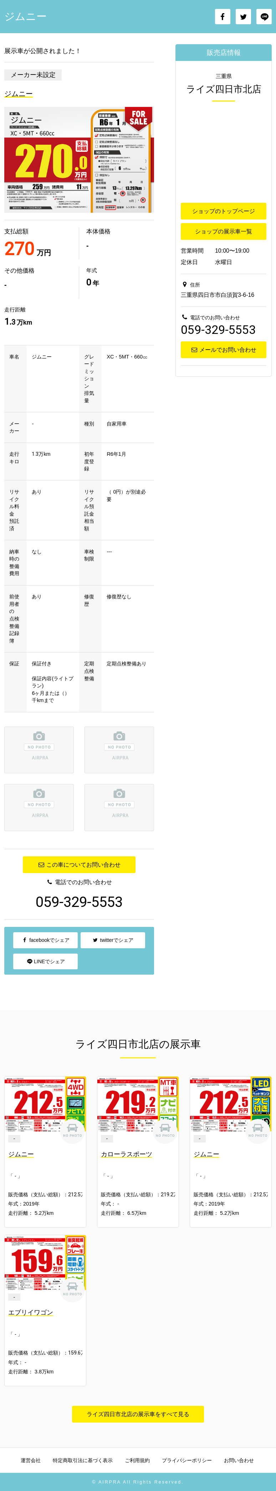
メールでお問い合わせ (223, 350)
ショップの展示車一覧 (223, 231)
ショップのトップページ (223, 211)
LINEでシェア (45, 961)
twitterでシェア (112, 940)
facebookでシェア (45, 940)
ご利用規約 (137, 1460)
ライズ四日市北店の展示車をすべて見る (138, 1414)
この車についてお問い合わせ (79, 865)
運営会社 (31, 1460)
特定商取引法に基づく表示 (83, 1460)
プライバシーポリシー (187, 1460)
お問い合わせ (239, 1460)
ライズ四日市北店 (223, 89)
